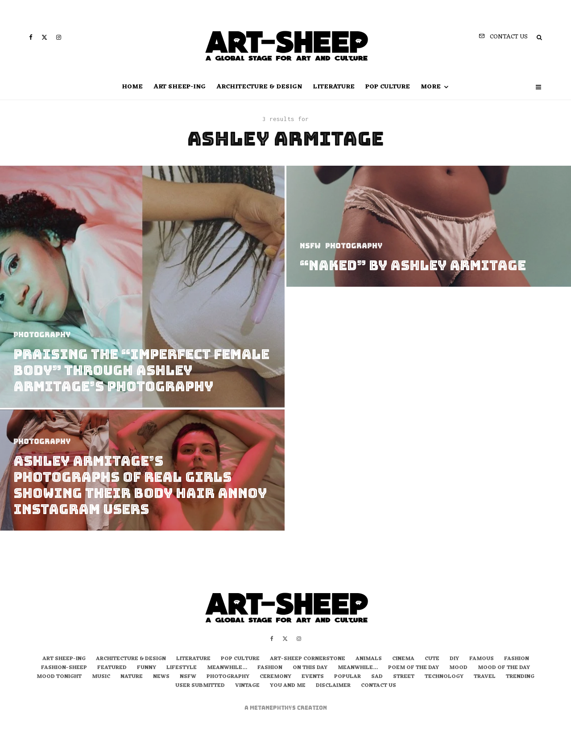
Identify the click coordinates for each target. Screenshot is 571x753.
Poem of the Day (413, 668)
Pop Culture (387, 86)
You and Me (288, 686)
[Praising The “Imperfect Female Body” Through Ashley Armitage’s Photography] (142, 287)
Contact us (378, 686)
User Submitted (200, 686)
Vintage (247, 686)
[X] (44, 37)
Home (132, 86)
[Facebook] (31, 37)
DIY (454, 659)
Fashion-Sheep (64, 668)
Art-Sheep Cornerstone (307, 659)
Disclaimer (333, 686)
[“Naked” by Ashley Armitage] (428, 226)
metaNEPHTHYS (273, 707)
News (161, 677)
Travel (485, 677)
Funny (146, 668)
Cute (432, 659)
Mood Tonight (59, 677)
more (431, 86)
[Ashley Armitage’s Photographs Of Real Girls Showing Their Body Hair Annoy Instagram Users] (142, 474)
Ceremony (275, 677)
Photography (228, 677)
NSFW (188, 677)
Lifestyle (181, 668)
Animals (369, 659)
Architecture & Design (259, 86)
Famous (481, 659)
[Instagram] (59, 37)
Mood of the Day (504, 668)
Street (403, 677)
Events (313, 677)
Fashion (516, 659)
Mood (458, 668)
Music (101, 677)
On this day (310, 668)
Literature (334, 86)
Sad (377, 677)
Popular (347, 677)
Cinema (403, 659)
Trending (520, 677)
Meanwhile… (227, 668)
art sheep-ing (179, 86)
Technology (444, 677)
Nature (131, 677)
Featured (112, 668)
